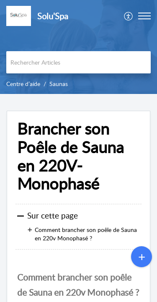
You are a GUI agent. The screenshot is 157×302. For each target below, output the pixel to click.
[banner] (78, 47)
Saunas (58, 84)
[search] (78, 62)
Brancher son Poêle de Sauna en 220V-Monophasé (70, 156)
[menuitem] (128, 16)
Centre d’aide (23, 84)
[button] (144, 16)
